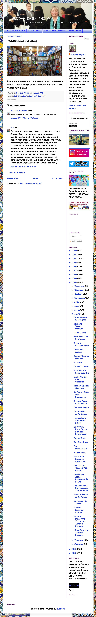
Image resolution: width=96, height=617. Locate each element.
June (77, 302)
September (79, 298)
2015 (74, 278)
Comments (76, 241)
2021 (74, 254)
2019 (74, 262)
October (78, 294)
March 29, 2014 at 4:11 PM (23, 166)
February (79, 540)
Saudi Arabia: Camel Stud (80, 318)
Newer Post (13, 178)
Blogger (61, 608)
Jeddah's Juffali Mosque (78, 326)
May (76, 306)
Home (7, 31)
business (17, 96)
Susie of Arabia (78, 54)
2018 (74, 266)
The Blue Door (81, 442)
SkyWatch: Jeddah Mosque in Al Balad (81, 478)
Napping (78, 362)
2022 (74, 250)
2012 (74, 553)
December (79, 286)
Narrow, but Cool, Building (81, 371)
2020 (75, 258)
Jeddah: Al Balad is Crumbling (79, 459)
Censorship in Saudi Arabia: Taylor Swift (81, 488)
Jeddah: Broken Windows (81, 387)
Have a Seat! (80, 332)
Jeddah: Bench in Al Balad (81, 496)
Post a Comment (17, 172)
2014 (74, 282)
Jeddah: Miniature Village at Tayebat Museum (79, 521)
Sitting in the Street (80, 502)
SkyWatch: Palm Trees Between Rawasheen (80, 430)
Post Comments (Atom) (31, 183)
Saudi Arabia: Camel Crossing (80, 379)
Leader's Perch (81, 407)
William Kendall (19, 110)
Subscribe (73, 126)
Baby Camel (80, 452)
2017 (74, 270)
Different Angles (78, 350)
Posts (73, 236)
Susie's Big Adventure (34, 31)
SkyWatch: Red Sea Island (81, 338)
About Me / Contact (75, 31)
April (77, 310)
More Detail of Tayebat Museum (81, 532)
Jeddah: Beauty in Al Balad (81, 402)
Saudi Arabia (35, 96)
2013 (74, 549)
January (79, 544)
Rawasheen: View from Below (80, 420)
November (79, 290)
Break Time (79, 438)
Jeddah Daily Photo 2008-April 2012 (55, 31)
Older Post (57, 178)
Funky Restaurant (80, 447)
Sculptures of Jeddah (18, 31)
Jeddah (25, 96)
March (78, 313)
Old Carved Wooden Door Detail (81, 468)
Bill (12, 127)
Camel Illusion (81, 366)
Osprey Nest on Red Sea (81, 357)
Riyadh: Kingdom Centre (78, 510)
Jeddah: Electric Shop (81, 344)
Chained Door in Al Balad (80, 412)
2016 (74, 274)
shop (43, 96)
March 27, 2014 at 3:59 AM (24, 118)
